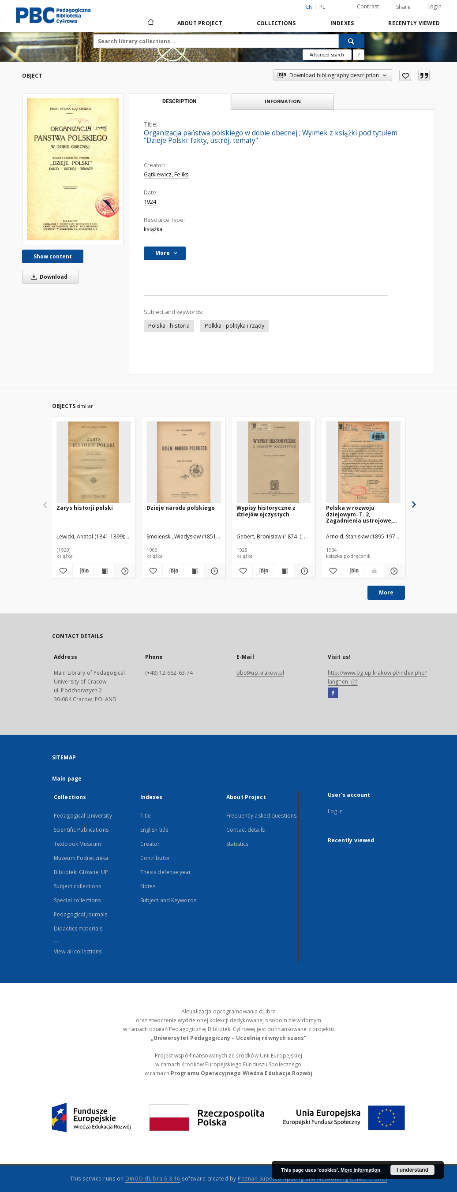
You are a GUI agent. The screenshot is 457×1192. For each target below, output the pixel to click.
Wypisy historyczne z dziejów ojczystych (266, 511)
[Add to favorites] (405, 75)
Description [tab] (179, 101)
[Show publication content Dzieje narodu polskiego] (194, 571)
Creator (150, 844)
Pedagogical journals (80, 914)
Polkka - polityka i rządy (234, 325)
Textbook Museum (77, 844)
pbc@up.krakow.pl (260, 672)
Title (145, 815)
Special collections (77, 900)
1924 (150, 202)
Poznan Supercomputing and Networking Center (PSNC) (312, 1178)
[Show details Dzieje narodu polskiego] (213, 571)
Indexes (342, 23)
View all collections (77, 951)
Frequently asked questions (261, 815)
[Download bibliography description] (83, 571)
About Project (199, 23)
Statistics (237, 844)
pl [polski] (322, 7)
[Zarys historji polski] (94, 462)
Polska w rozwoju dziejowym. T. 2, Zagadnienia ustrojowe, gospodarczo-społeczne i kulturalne (361, 514)
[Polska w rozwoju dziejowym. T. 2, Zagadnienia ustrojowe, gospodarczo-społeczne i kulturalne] (363, 462)
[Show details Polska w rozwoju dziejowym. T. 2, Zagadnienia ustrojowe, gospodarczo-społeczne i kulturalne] (393, 571)
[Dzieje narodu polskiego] (184, 462)
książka (153, 229)
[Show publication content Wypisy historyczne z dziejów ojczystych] (283, 571)
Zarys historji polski (84, 508)
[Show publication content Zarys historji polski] (104, 571)
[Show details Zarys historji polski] (123, 571)
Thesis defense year (165, 872)
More (386, 592)
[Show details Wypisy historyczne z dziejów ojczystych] (303, 571)
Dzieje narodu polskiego (180, 508)
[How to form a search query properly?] (358, 54)
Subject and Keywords (168, 900)
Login (434, 6)
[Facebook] (333, 693)
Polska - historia (169, 325)
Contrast (368, 6)
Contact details (245, 829)
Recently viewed (414, 23)
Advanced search (327, 55)
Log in (335, 811)
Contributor (155, 858)
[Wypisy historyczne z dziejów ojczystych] (274, 462)
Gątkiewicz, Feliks (166, 174)
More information (360, 1170)
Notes (148, 886)
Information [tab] (283, 101)
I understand (412, 1170)
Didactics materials (78, 928)
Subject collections (77, 886)
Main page (67, 778)
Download (47, 277)
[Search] (351, 41)
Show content (53, 256)
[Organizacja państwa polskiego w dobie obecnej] (73, 169)
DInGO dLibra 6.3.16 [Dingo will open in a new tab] (152, 1178)
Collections (276, 23)
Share (403, 7)
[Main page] (150, 23)
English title (154, 829)
